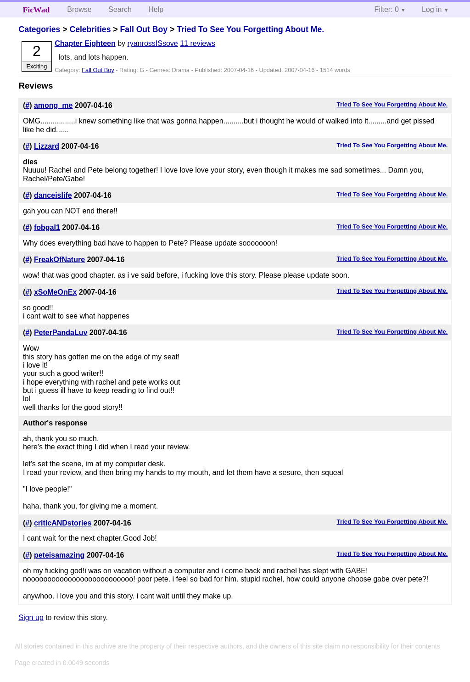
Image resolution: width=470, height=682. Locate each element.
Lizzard (46, 146)
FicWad (36, 9)
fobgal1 (47, 227)
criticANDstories (62, 523)
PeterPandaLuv (60, 332)
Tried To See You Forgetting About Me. (250, 29)
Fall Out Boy (144, 29)
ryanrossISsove (153, 43)
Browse (79, 9)
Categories (39, 29)
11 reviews (197, 43)
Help (155, 9)
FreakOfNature (59, 259)
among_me (53, 105)
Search (120, 9)
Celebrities (90, 29)
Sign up (30, 617)
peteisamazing (59, 555)
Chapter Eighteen (85, 43)
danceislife (53, 195)
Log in (432, 9)
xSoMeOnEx (55, 292)
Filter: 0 (387, 9)
